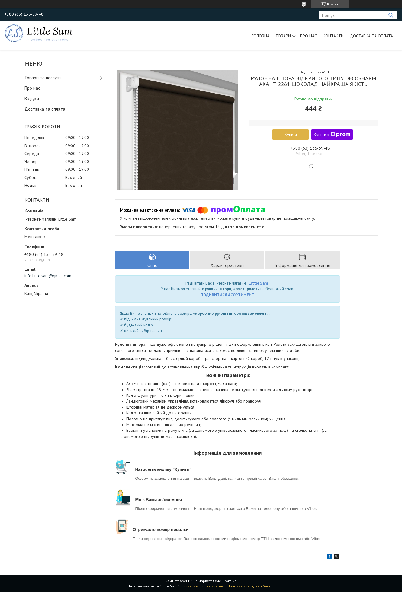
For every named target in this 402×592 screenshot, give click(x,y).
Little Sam (258, 283)
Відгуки (31, 98)
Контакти (333, 36)
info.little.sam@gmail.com (47, 275)
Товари (283, 36)
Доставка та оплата (371, 36)
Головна (260, 36)
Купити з (332, 134)
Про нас (308, 36)
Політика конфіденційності (250, 586)
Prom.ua (229, 580)
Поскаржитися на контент (203, 586)
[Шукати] (390, 15)
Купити (291, 134)
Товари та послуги (42, 78)
